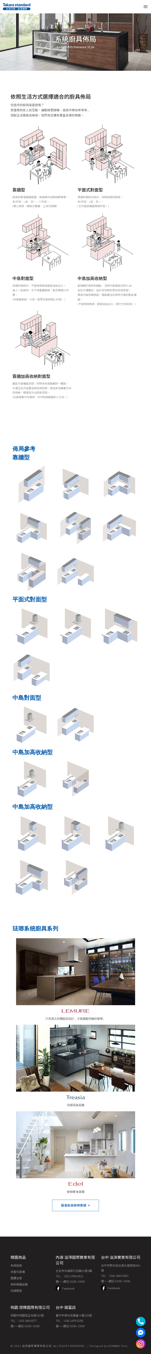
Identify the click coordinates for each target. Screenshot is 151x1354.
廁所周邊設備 (19, 1284)
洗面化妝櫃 (18, 1271)
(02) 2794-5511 (73, 1276)
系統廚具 (16, 1265)
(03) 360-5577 (28, 1320)
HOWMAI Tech (117, 1345)
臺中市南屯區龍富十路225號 (74, 1315)
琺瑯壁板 (16, 1290)
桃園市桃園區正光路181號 (27, 1315)
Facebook (68, 1288)
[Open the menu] (145, 7)
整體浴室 (16, 1278)
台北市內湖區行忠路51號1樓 (74, 1271)
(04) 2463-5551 (119, 1276)
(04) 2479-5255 (73, 1320)
